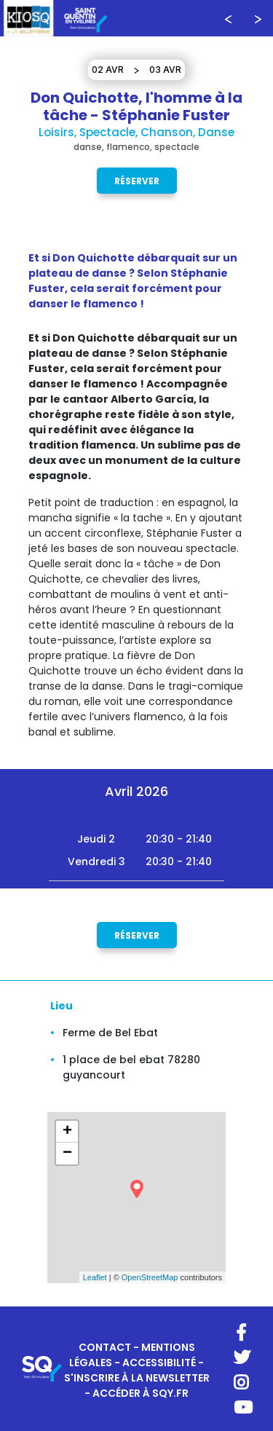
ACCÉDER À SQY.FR (140, 1393)
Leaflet (95, 1277)
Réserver (136, 180)
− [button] (67, 1153)
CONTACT (105, 1347)
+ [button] (67, 1132)
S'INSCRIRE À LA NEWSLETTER (137, 1378)
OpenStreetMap (150, 1277)
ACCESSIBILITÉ (159, 1362)
